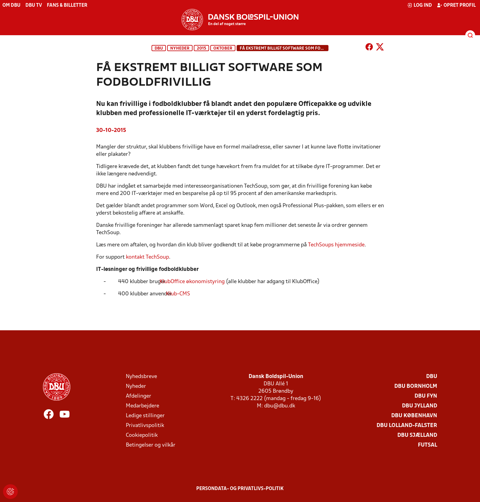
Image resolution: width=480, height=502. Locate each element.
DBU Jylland (419, 406)
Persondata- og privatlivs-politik (240, 489)
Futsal (427, 445)
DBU (159, 49)
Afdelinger (138, 396)
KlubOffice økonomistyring (196, 281)
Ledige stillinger (145, 415)
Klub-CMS (181, 294)
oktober (222, 49)
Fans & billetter (67, 5)
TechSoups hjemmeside (336, 245)
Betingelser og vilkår (150, 445)
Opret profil (456, 5)
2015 (201, 49)
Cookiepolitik (142, 435)
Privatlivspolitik (145, 425)
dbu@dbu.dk (279, 406)
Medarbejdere (142, 406)
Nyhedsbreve (141, 376)
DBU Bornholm (415, 386)
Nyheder (179, 49)
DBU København (414, 415)
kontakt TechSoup (147, 257)
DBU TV (33, 5)
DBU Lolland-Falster (407, 425)
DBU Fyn (425, 396)
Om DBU (11, 5)
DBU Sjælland (417, 435)
